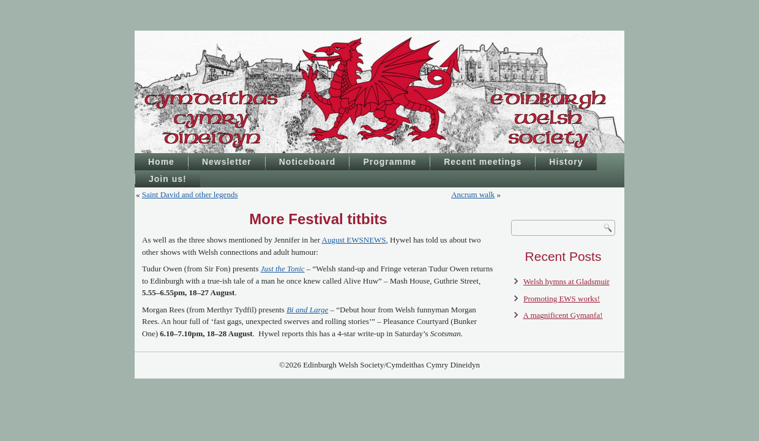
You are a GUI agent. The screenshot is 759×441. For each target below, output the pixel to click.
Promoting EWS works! (561, 298)
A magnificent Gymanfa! (563, 315)
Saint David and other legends (190, 194)
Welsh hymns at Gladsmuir (566, 281)
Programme (389, 162)
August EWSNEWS (354, 239)
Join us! (168, 179)
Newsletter (227, 162)
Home (161, 162)
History (566, 162)
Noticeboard (307, 162)
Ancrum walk (473, 194)
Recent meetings (483, 162)
